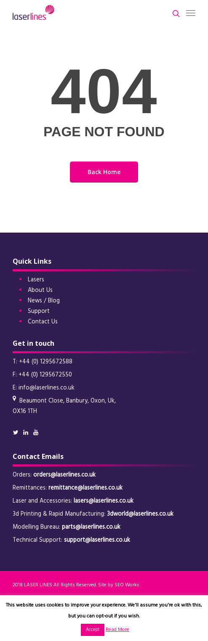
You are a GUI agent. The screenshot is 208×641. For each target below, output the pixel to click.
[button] (190, 12)
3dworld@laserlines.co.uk (140, 514)
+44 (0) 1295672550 (45, 375)
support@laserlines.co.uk (97, 540)
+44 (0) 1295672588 (45, 362)
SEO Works (127, 585)
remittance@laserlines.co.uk (85, 488)
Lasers (36, 280)
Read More (117, 629)
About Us (40, 290)
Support (39, 311)
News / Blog (44, 301)
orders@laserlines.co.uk (64, 475)
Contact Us (43, 322)
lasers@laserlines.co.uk (103, 501)
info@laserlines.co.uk (47, 388)
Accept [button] (92, 629)
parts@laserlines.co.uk (91, 527)
